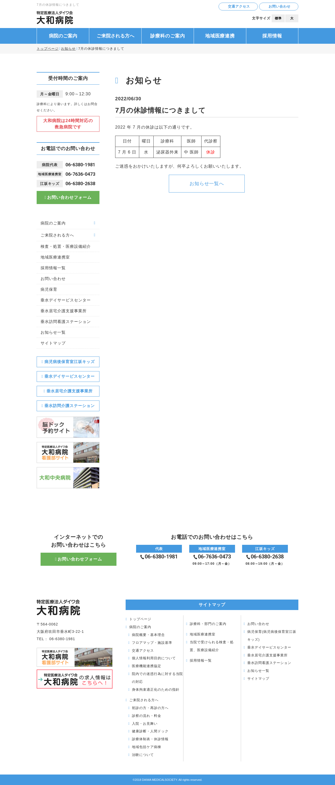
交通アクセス (239, 6)
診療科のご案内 (167, 36)
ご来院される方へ (115, 36)
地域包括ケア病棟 (146, 747)
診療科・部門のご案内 (208, 624)
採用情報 (272, 36)
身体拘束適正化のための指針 (155, 689)
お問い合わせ (280, 6)
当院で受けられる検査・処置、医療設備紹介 (212, 646)
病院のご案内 (63, 36)
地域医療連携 (220, 36)
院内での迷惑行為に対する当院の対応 (157, 678)
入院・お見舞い (145, 724)
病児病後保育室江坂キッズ (69, 361)
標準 (278, 18)
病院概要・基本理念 (148, 635)
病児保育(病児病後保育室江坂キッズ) (271, 635)
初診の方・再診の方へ (150, 708)
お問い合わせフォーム (69, 197)
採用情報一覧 (53, 268)
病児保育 (49, 289)
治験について (143, 755)
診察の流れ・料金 (146, 716)
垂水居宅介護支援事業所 (64, 311)
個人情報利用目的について (154, 658)
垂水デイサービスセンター (66, 300)
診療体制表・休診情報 (150, 739)
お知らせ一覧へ (206, 183)
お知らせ (68, 49)
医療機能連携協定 (146, 666)
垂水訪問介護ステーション (69, 405)
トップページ (48, 49)
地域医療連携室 (55, 257)
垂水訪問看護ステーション (66, 321)
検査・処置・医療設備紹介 (66, 246)
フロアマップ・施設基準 (152, 643)
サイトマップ (53, 343)
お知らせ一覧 (53, 332)
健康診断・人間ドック (150, 731)
